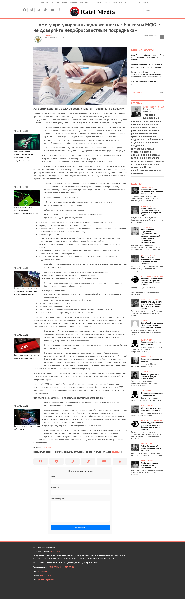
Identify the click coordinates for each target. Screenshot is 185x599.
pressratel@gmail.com (46, 580)
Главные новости (142, 50)
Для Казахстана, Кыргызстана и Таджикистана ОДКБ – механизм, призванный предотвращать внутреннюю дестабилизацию (150, 235)
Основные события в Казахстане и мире (145, 82)
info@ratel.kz (43, 571)
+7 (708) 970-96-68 (55, 567)
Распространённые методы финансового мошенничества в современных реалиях (26, 291)
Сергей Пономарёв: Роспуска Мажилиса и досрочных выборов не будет (151, 211)
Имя (53, 476)
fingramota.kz (47, 447)
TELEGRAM (116, 452)
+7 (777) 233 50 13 (46, 575)
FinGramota (48, 35)
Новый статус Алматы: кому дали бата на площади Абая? (150, 376)
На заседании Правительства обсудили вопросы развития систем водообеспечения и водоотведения (146, 74)
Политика (50, 2)
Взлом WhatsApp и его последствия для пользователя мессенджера (26, 210)
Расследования (76, 2)
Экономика (62, 2)
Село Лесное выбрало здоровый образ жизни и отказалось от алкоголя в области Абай (147, 57)
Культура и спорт (120, 2)
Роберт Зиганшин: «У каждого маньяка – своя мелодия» (151, 448)
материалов (55, 551)
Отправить (80, 527)
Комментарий (57, 499)
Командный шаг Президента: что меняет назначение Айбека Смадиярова (151, 260)
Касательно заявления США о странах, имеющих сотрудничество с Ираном (147, 66)
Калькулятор (135, 2)
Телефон (55, 487)
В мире (145, 2)
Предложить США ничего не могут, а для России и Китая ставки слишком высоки (151, 305)
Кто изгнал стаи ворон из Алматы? (151, 360)
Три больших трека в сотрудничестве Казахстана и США (149, 465)
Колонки (136, 183)
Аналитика (90, 2)
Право (99, 2)
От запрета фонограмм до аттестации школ (152, 394)
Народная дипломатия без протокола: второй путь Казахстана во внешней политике (152, 281)
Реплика (136, 103)
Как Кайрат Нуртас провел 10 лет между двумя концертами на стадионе (152, 325)
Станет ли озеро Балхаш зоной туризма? (151, 343)
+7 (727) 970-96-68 (69, 567)
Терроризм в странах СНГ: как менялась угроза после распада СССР (152, 191)
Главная (40, 2)
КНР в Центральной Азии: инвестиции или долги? (151, 409)
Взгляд (107, 2)
